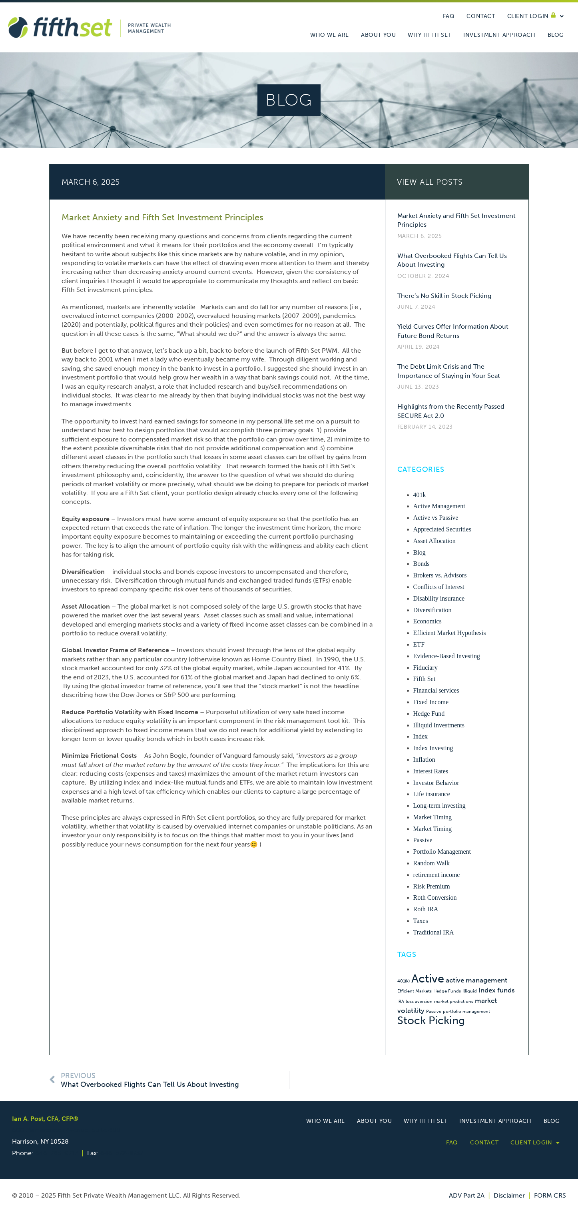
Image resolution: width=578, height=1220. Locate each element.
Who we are (329, 35)
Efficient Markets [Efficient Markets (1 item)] (414, 991)
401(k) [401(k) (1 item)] (403, 981)
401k (419, 494)
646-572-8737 (121, 1153)
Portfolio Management (442, 851)
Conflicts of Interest (438, 586)
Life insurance (431, 794)
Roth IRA (425, 909)
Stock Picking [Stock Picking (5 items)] (431, 1020)
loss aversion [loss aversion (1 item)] (419, 1001)
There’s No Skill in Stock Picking (444, 296)
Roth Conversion (435, 897)
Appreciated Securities (442, 529)
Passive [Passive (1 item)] (433, 1011)
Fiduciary (425, 667)
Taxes (420, 920)
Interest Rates (430, 771)
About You (378, 35)
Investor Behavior (436, 782)
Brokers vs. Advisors (440, 575)
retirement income (436, 874)
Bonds (421, 563)
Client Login (535, 16)
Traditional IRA (433, 932)
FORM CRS (550, 1195)
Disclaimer (509, 1195)
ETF (419, 644)
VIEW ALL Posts (430, 182)
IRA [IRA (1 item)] (400, 1001)
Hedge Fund (429, 713)
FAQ (449, 16)
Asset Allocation (434, 540)
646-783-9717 (56, 1153)
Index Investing (433, 748)
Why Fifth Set (429, 35)
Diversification (432, 610)
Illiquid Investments (438, 725)
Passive (423, 840)
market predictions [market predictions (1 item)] (453, 1001)
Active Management (439, 506)
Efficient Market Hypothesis (449, 632)
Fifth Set (424, 678)
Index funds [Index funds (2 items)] (496, 990)
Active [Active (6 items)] (427, 978)
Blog (556, 35)
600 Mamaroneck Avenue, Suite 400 (66, 1130)
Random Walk (431, 863)
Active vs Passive (435, 517)
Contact (480, 16)
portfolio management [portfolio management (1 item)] (466, 1011)
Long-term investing (439, 805)
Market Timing (432, 817)
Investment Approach (499, 35)
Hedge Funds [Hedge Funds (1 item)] (447, 991)
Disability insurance (438, 598)
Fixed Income (430, 702)
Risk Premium (431, 886)
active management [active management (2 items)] (476, 980)
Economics (427, 621)
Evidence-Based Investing (446, 656)
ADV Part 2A (466, 1195)
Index (420, 736)
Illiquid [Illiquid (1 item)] (469, 991)
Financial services (436, 690)
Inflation (424, 759)
